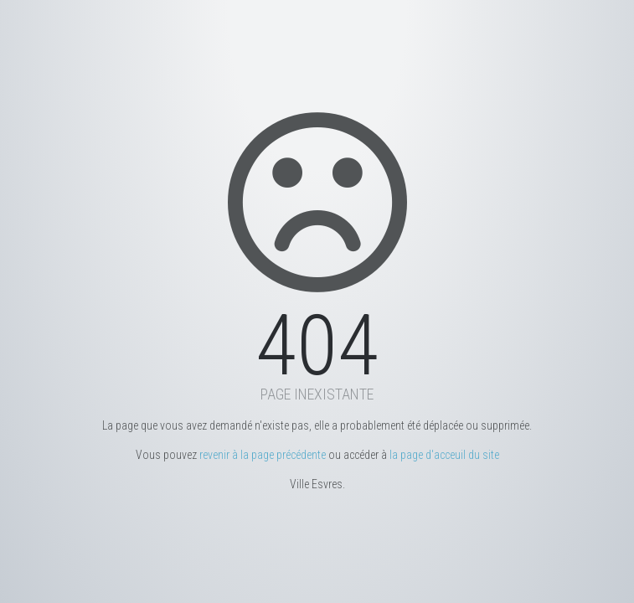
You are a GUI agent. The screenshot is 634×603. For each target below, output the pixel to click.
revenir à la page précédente (262, 454)
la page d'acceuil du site (444, 454)
